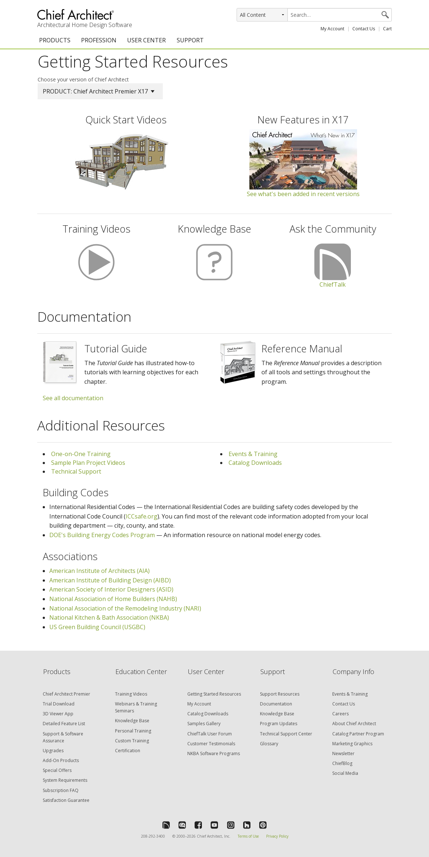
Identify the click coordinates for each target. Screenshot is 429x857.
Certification (127, 750)
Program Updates (278, 723)
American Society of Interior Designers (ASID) (111, 589)
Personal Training (133, 731)
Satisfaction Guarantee (66, 800)
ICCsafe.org (141, 516)
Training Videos (131, 694)
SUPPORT (190, 40)
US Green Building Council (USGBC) (97, 627)
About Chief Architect (354, 723)
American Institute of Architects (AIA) (99, 571)
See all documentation (73, 398)
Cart (387, 29)
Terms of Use (248, 836)
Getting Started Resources (214, 694)
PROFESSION (98, 40)
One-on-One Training (81, 454)
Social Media (345, 773)
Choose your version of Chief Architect (83, 79)
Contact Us (363, 29)
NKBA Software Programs (213, 753)
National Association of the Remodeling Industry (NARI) (125, 608)
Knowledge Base (132, 721)
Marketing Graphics (352, 744)
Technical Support (76, 471)
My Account (332, 29)
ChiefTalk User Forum (209, 734)
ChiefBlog (342, 763)
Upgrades (53, 750)
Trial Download (58, 704)
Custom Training (132, 741)
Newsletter (343, 753)
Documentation (276, 704)
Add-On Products (61, 760)
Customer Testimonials (211, 744)
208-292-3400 (153, 836)
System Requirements (65, 780)
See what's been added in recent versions (303, 194)
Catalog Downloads (255, 463)
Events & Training (253, 454)
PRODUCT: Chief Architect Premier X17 (98, 91)
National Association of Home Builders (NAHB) (113, 599)
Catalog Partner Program (358, 734)
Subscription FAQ (60, 790)
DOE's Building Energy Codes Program (102, 535)
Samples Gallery (204, 723)
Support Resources (279, 694)
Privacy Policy (277, 836)
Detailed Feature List (64, 723)
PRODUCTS (54, 40)
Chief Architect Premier (66, 694)
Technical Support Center (286, 734)
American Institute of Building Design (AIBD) (110, 580)
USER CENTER (146, 40)
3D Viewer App (58, 714)
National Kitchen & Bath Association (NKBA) (109, 617)
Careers (340, 714)
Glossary (269, 744)
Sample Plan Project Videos (88, 463)
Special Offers (57, 770)
